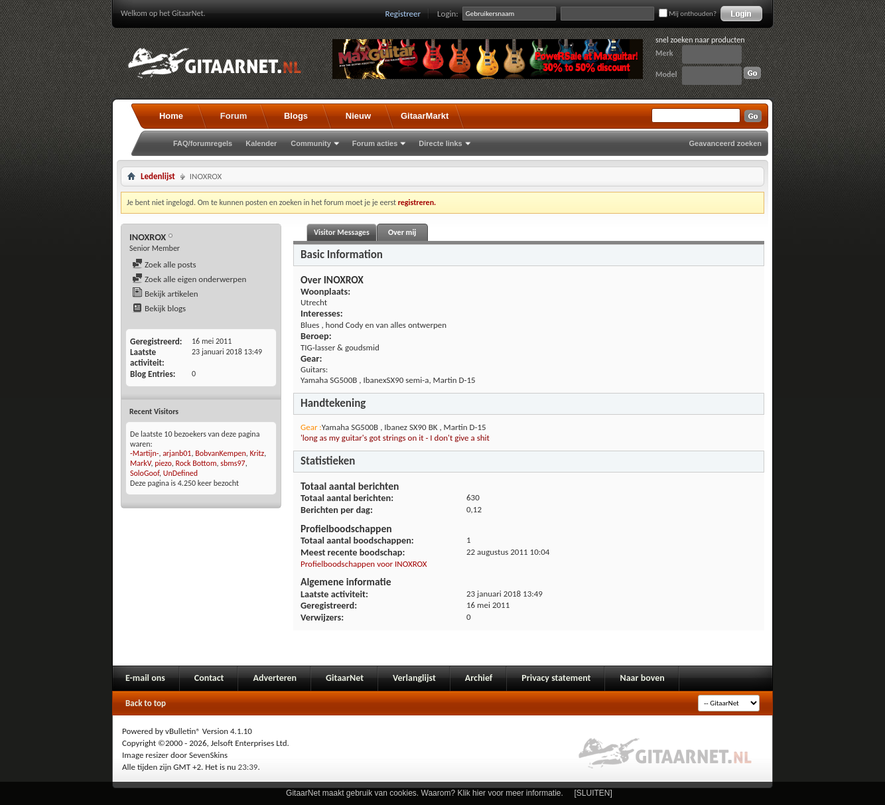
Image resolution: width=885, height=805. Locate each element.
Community (311, 143)
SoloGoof (144, 473)
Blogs (296, 116)
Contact (209, 678)
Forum (233, 116)
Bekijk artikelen (165, 294)
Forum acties (374, 143)
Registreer (403, 14)
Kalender (261, 143)
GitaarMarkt (424, 116)
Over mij (402, 232)
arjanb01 (177, 453)
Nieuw (358, 116)
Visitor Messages (342, 232)
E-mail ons (145, 678)
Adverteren (275, 678)
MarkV (140, 463)
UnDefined (180, 473)
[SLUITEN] (593, 793)
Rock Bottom (195, 463)
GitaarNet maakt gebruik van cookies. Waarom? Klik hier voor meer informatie (423, 793)
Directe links (440, 143)
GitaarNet (345, 678)
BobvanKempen (220, 453)
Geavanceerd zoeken (725, 143)
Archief (478, 678)
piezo (163, 463)
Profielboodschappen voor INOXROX (364, 564)
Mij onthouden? (687, 13)
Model (666, 74)
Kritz (256, 453)
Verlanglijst (414, 678)
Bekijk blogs (159, 308)
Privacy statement (555, 678)
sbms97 (232, 463)
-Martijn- (144, 453)
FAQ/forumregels (202, 143)
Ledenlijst (158, 176)
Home (171, 116)
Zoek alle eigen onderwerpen (189, 279)
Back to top (145, 703)
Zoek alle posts (164, 264)
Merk (664, 53)
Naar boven (642, 678)
